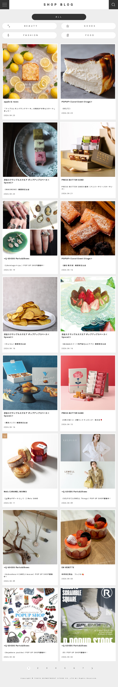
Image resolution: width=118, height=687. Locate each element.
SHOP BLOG (59, 4)
